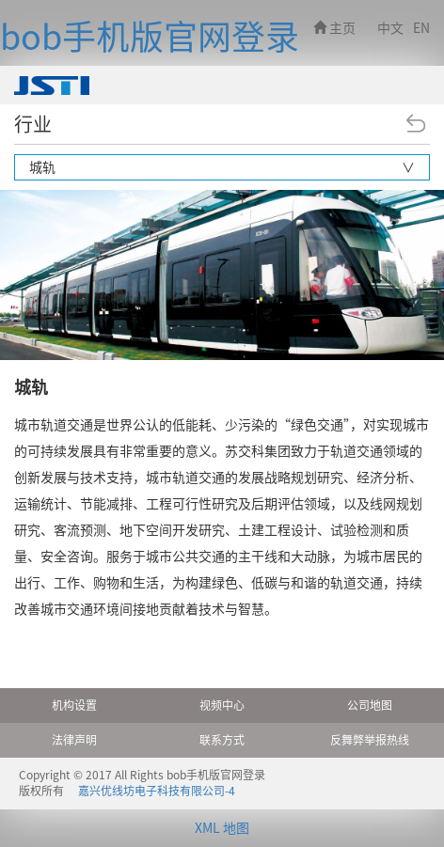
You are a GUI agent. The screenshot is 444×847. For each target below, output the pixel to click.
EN (421, 28)
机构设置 (74, 705)
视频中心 (222, 705)
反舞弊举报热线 (369, 739)
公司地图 (369, 705)
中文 (390, 28)
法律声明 (74, 739)
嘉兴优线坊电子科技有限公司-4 (156, 790)
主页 (334, 28)
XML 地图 (222, 828)
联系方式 (222, 739)
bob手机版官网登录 (149, 37)
